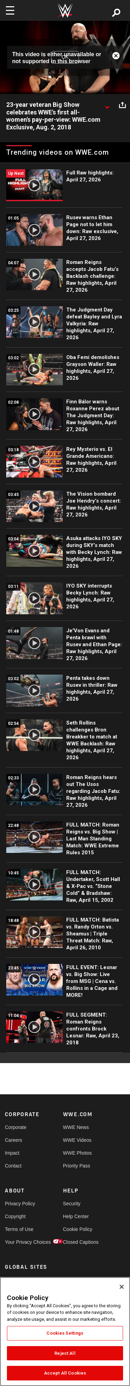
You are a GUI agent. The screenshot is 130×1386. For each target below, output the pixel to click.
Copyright (15, 1216)
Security (72, 1203)
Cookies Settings (64, 1333)
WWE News (76, 1127)
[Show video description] (107, 105)
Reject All (64, 1353)
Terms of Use (19, 1229)
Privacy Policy (19, 1203)
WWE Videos (77, 1140)
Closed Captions (77, 1242)
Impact (12, 1153)
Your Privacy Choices (19, 1242)
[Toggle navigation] (10, 10)
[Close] (121, 1286)
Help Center (76, 1216)
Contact (13, 1166)
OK (64, 57)
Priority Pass (76, 1166)
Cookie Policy (77, 1229)
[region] (65, 1331)
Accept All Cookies (65, 1373)
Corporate (15, 1127)
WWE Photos (77, 1153)
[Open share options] (122, 105)
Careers (13, 1140)
